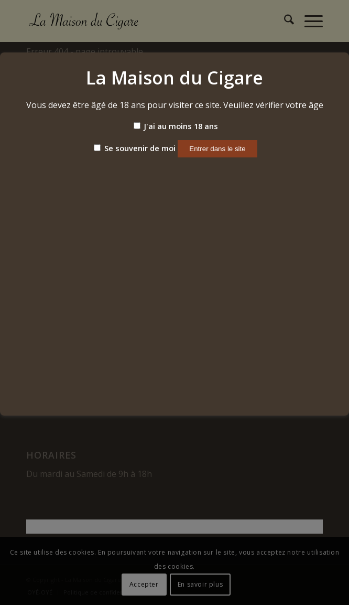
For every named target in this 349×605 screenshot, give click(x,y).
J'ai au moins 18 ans (176, 126)
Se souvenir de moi (135, 148)
